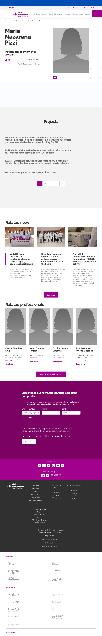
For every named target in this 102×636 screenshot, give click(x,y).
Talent (51, 14)
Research (44, 14)
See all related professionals (51, 374)
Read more (10, 364)
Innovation (67, 14)
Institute (36, 485)
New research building (74, 485)
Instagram (53, 465)
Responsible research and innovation (57, 489)
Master (39, 512)
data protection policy (60, 436)
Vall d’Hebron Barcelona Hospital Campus (39, 521)
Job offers (74, 490)
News (74, 498)
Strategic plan (56, 485)
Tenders (56, 495)
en (10, 8)
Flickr (62, 465)
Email (55, 77)
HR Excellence (57, 498)
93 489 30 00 (56, 475)
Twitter (39, 465)
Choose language (30, 409)
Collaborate (74, 493)
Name (44, 409)
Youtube (58, 465)
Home (7, 21)
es (13, 8)
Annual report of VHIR (40, 509)
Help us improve (39, 514)
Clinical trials (58, 14)
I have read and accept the (47, 436)
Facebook (44, 465)
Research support (78, 14)
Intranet (39, 517)
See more (51, 295)
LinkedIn (48, 465)
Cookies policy (49, 543)
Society (87, 14)
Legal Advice (49, 536)
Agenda (73, 496)
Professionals (74, 488)
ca (6, 8)
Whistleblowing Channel (49, 546)
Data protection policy (49, 539)
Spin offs (57, 492)
